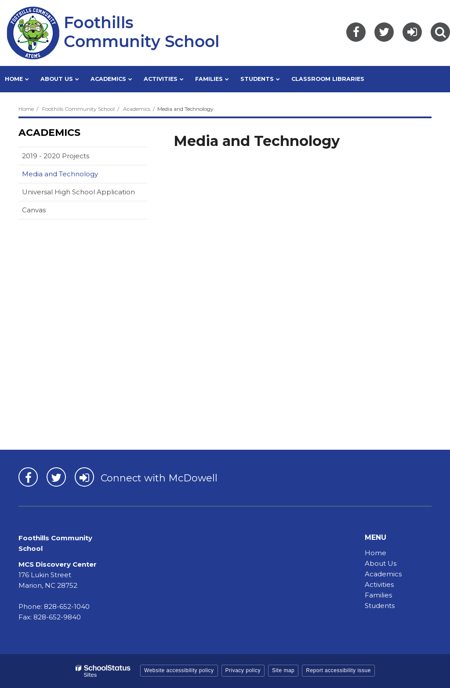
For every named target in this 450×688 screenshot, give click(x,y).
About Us (380, 563)
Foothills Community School (78, 109)
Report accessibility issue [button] (338, 670)
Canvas (47, 211)
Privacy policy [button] (243, 670)
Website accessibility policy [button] (179, 670)
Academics (136, 109)
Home (26, 109)
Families (378, 595)
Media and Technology (60, 174)
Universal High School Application (78, 192)
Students (380, 605)
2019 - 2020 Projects (55, 156)
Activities (379, 584)
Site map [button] (283, 670)
